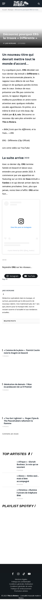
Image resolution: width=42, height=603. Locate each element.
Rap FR (4, 279)
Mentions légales (21, 579)
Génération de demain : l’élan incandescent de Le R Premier (18, 385)
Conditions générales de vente (21, 586)
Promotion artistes (21, 591)
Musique (10, 10)
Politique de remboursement (21, 589)
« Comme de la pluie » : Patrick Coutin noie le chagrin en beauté (22, 351)
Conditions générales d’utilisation (21, 584)
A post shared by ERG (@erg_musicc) (21, 250)
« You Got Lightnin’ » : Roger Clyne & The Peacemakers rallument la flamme (21, 421)
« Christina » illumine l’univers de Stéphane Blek (27, 493)
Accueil (4, 10)
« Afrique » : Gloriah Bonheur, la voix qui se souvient (27, 464)
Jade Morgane (10, 43)
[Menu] (3, 3)
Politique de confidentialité (21, 582)
